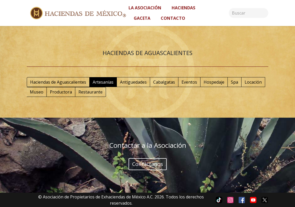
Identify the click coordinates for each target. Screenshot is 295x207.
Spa (234, 82)
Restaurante (90, 92)
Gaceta (142, 18)
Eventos (189, 82)
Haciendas (183, 8)
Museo (36, 92)
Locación (253, 82)
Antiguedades (133, 82)
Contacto (173, 18)
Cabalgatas (164, 82)
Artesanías (103, 82)
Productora (61, 92)
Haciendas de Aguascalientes (58, 82)
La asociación (145, 8)
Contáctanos (147, 164)
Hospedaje (214, 82)
